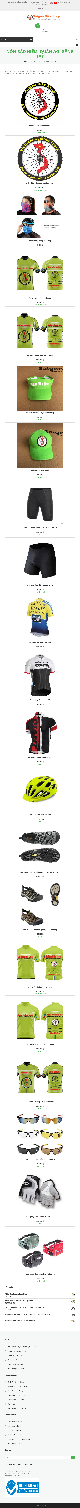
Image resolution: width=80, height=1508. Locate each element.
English (51, 3)
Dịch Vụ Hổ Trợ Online (16, 1382)
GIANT (40, 764)
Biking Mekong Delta (15, 1364)
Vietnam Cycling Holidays (17, 1408)
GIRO (40, 822)
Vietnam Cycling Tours (16, 1369)
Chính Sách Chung (14, 1426)
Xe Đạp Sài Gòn (13, 1360)
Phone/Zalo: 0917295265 (17, 1351)
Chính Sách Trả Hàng (15, 1391)
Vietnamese (55, 3)
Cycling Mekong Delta (16, 1399)
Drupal (44, 1505)
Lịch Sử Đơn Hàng (14, 1430)
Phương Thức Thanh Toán (17, 1386)
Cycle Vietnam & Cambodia (18, 1435)
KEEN (40, 879)
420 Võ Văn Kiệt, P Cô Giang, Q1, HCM (22, 1347)
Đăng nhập (40, 8)
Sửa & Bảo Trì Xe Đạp (16, 1355)
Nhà (25, 61)
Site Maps (11, 1404)
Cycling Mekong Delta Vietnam (19, 1439)
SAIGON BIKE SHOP (40, 132)
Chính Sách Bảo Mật (15, 1422)
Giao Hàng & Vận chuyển (17, 1395)
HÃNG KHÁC (40, 247)
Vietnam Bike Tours (15, 1443)
